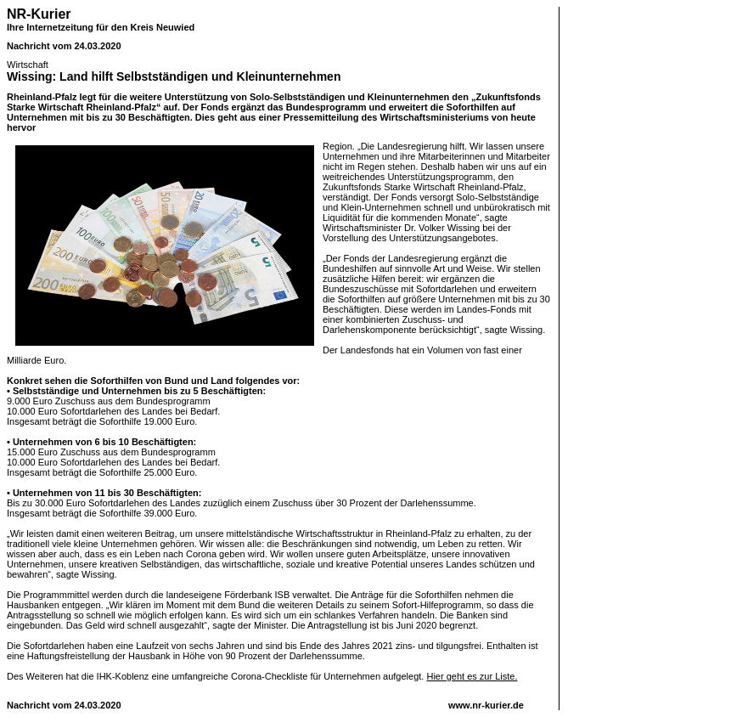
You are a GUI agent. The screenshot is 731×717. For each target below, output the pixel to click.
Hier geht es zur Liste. (471, 676)
